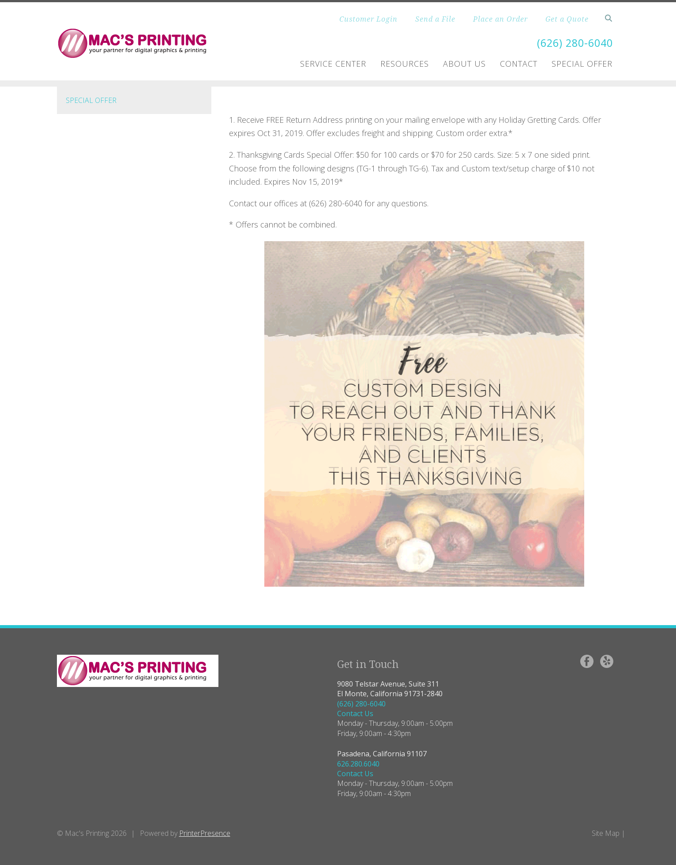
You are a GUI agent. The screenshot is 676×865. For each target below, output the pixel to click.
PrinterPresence (204, 833)
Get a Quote (567, 19)
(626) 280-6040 (573, 42)
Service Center (333, 63)
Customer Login (368, 19)
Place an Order (500, 19)
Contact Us (355, 713)
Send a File (435, 19)
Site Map (606, 833)
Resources (404, 63)
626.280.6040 (358, 764)
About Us (464, 63)
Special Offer (582, 63)
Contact (518, 63)
